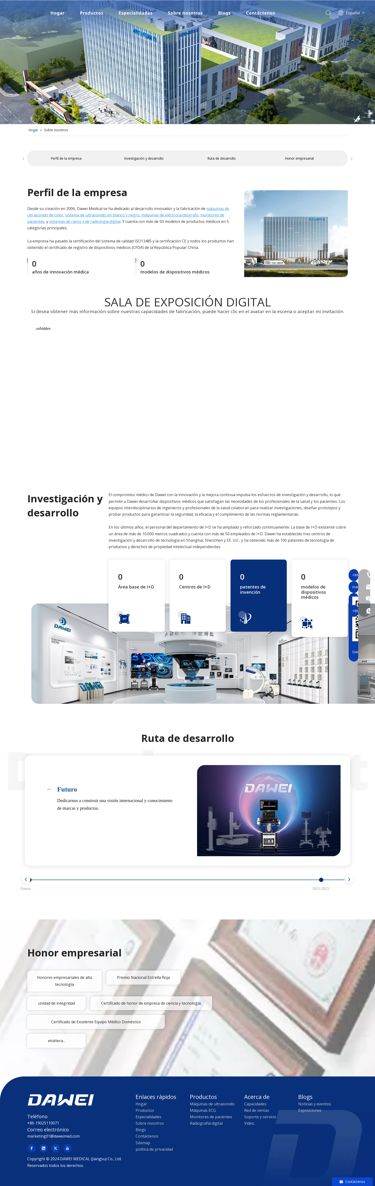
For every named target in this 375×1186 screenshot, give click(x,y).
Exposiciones (309, 1110)
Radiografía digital (206, 1123)
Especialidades (135, 13)
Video (249, 1123)
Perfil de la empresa (66, 158)
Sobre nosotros (184, 13)
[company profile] (296, 233)
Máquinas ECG (203, 1110)
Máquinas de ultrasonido (212, 1104)
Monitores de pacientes (211, 1116)
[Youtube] (67, 1148)
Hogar (57, 13)
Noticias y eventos (314, 1104)
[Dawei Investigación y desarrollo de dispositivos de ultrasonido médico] (203, 653)
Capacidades (255, 1104)
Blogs (224, 13)
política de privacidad (154, 1149)
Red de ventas (256, 1110)
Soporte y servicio (260, 1116)
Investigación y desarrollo (144, 158)
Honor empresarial (299, 158)
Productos (91, 13)
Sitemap (143, 1142)
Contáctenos (260, 13)
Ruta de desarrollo (221, 158)
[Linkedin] (43, 1148)
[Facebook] (31, 1148)
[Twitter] (55, 1148)
